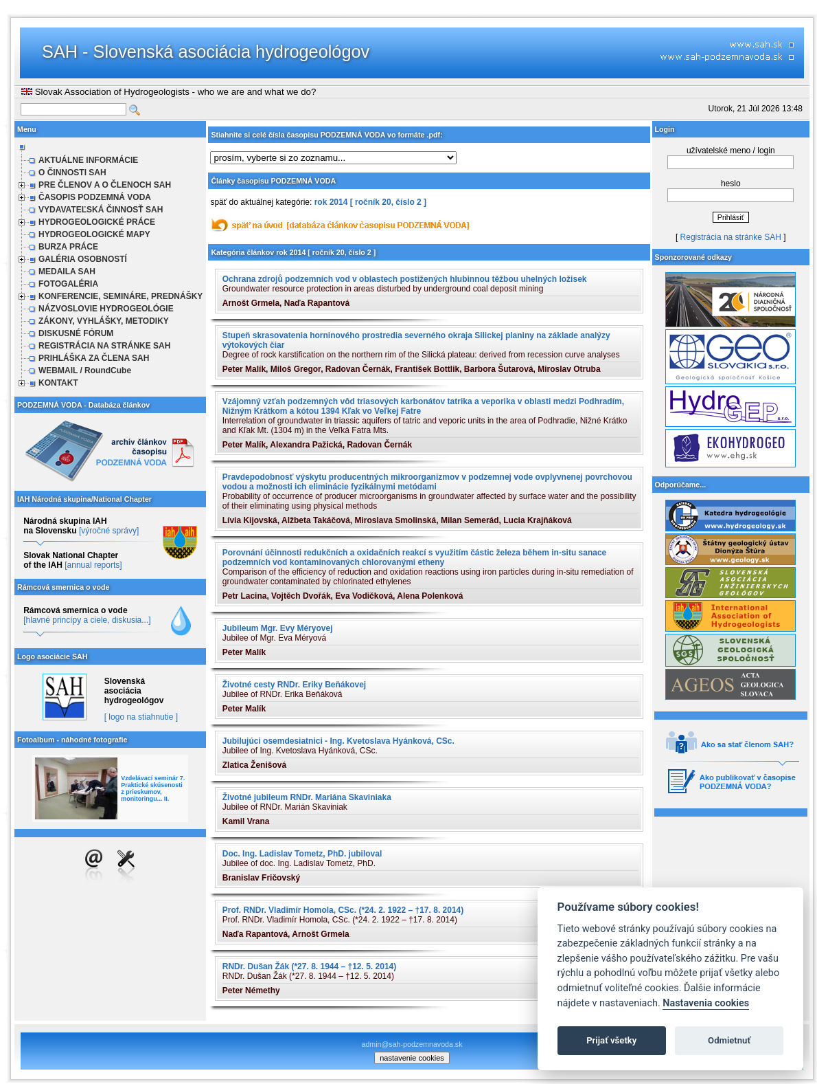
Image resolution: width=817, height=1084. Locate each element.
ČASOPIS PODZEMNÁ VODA (94, 197)
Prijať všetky (611, 1040)
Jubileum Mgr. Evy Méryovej (277, 628)
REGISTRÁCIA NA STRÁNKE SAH (104, 346)
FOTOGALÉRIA (68, 284)
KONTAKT (58, 383)
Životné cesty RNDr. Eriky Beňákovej (294, 684)
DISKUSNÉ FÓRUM (75, 333)
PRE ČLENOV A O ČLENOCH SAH (104, 185)
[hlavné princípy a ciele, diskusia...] (86, 620)
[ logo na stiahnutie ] (141, 717)
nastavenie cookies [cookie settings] (412, 1058)
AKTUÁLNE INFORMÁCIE (88, 160)
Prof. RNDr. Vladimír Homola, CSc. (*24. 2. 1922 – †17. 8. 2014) (343, 910)
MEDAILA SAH (66, 271)
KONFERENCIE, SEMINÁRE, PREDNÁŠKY (120, 296)
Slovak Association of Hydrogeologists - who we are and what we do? (168, 92)
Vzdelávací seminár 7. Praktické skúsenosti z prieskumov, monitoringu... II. (153, 788)
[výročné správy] (109, 530)
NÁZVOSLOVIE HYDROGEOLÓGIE (106, 308)
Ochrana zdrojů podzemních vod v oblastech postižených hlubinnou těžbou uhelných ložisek (404, 279)
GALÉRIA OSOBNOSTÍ (82, 259)
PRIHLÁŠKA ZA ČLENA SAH (93, 358)
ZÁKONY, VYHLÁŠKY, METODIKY (103, 321)
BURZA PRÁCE (68, 247)
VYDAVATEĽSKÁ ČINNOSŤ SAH (100, 209)
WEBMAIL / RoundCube (84, 370)
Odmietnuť (729, 1040)
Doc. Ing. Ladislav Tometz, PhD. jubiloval (302, 854)
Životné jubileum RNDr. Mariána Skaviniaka (306, 797)
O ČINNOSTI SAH (72, 172)
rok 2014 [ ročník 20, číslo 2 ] (370, 202)
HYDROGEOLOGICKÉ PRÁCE (96, 222)
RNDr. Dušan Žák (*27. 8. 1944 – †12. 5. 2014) (309, 966)
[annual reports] (93, 565)
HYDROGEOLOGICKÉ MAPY (94, 234)
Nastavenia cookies (706, 1003)
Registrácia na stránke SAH (730, 237)
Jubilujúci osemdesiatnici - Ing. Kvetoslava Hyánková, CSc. (338, 741)
